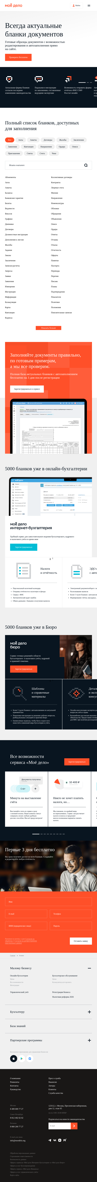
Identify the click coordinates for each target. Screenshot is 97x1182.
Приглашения (14, 153)
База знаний (18, 1023)
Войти (78, 5)
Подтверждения (58, 292)
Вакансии (52, 1079)
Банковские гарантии (14, 198)
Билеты (8, 203)
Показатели (56, 297)
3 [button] (91, 82)
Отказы (54, 245)
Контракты (55, 182)
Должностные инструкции (16, 234)
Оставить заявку (81, 941)
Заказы (8, 255)
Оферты (54, 255)
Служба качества (55, 1090)
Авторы (51, 1083)
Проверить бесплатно (18, 57)
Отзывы (54, 240)
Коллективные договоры (61, 177)
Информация (10, 297)
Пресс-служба (54, 1076)
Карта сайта (14, 1172)
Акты (20, 140)
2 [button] (88, 82)
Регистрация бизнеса (61, 991)
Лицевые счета (57, 188)
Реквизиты (14, 1079)
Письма (54, 281)
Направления (46, 147)
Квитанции (28, 147)
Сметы (30, 153)
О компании (15, 1076)
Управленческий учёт (19, 991)
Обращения (56, 214)
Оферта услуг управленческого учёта (24, 1169)
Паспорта (55, 266)
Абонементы (10, 177)
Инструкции (10, 292)
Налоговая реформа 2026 (63, 995)
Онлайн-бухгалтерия (19, 976)
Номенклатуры (57, 203)
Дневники (9, 224)
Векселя (8, 214)
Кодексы (8, 318)
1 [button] (82, 82)
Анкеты (33, 140)
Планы (54, 286)
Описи (75, 147)
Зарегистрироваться (23, 547)
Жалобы (62, 140)
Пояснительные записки (61, 312)
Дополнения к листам (14, 240)
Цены (12, 979)
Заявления (12, 147)
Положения (56, 307)
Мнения (54, 193)
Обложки (55, 208)
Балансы (8, 193)
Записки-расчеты (12, 266)
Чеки (54, 153)
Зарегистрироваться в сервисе (27, 389)
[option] (19, 86)
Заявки (8, 276)
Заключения (79, 140)
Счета (42, 153)
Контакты (14, 1083)
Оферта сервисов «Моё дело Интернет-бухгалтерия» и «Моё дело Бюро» (37, 1160)
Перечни (55, 276)
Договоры (48, 140)
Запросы (8, 271)
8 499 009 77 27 (16, 1106)
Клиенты (52, 1087)
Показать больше (48, 328)
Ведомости (10, 208)
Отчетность (56, 250)
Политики (55, 302)
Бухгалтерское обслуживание (64, 976)
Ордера (62, 147)
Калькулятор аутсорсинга (61, 982)
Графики (9, 219)
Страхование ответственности (21, 1154)
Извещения (10, 286)
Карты (7, 307)
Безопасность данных (18, 1157)
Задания (8, 250)
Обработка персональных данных (22, 1151)
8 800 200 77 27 (16, 1124)
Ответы (54, 234)
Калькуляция (10, 302)
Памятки (55, 260)
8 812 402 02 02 (16, 1115)
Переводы (55, 271)
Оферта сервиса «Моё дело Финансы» (24, 1166)
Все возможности (16, 982)
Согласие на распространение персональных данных (21, 942)
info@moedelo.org (17, 1138)
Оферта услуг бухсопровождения (22, 1163)
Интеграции (14, 985)
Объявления (56, 219)
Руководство (15, 1087)
